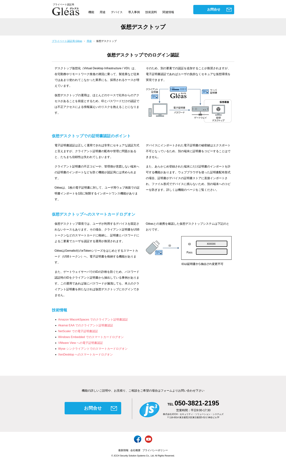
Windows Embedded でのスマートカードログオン (91, 337)
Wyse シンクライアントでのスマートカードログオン (93, 348)
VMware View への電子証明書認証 (80, 342)
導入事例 (134, 12)
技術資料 (151, 12)
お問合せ (213, 9)
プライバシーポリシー (155, 450)
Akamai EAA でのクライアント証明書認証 (85, 325)
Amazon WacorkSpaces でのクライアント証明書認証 (93, 319)
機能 (91, 12)
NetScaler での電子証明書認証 (78, 331)
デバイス (117, 12)
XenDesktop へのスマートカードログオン (85, 354)
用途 (102, 12)
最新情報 (123, 450)
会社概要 (135, 450)
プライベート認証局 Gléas (67, 41)
